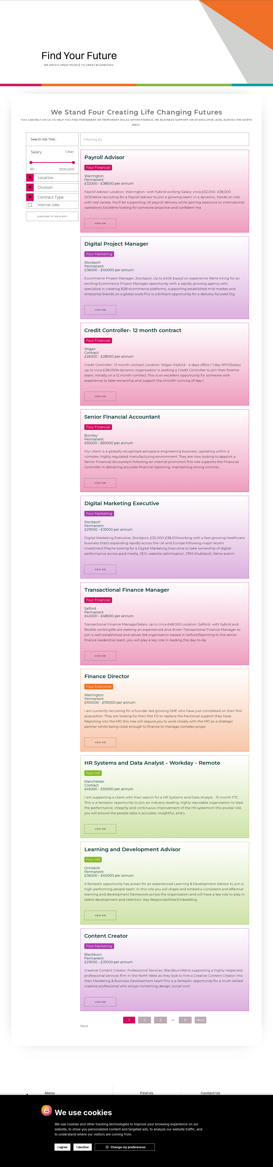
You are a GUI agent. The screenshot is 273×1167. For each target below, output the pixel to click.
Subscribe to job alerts (52, 216)
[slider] (30, 162)
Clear (69, 151)
